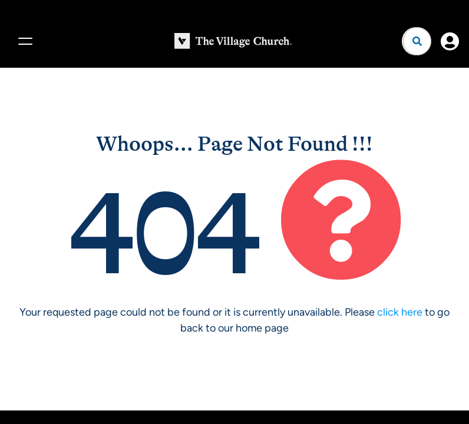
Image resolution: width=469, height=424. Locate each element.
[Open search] (417, 41)
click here (399, 312)
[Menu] (24, 41)
